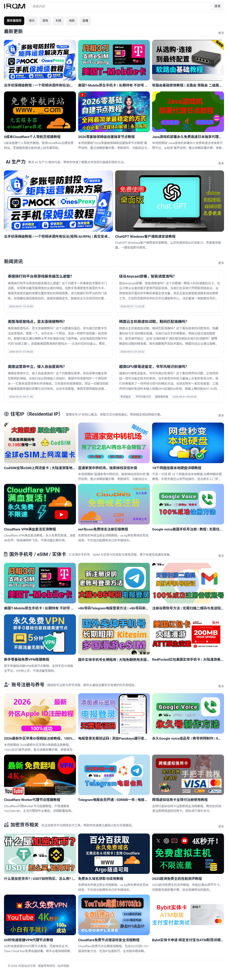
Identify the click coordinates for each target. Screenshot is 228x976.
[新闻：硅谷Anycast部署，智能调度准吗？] (169, 291)
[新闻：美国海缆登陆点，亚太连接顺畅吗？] (58, 336)
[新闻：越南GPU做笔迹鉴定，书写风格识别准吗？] (169, 381)
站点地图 (63, 966)
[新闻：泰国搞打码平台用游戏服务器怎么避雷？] (58, 291)
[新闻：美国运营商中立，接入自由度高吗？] (58, 381)
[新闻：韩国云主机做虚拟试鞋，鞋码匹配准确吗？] (169, 336)
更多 (221, 32)
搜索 (217, 6)
